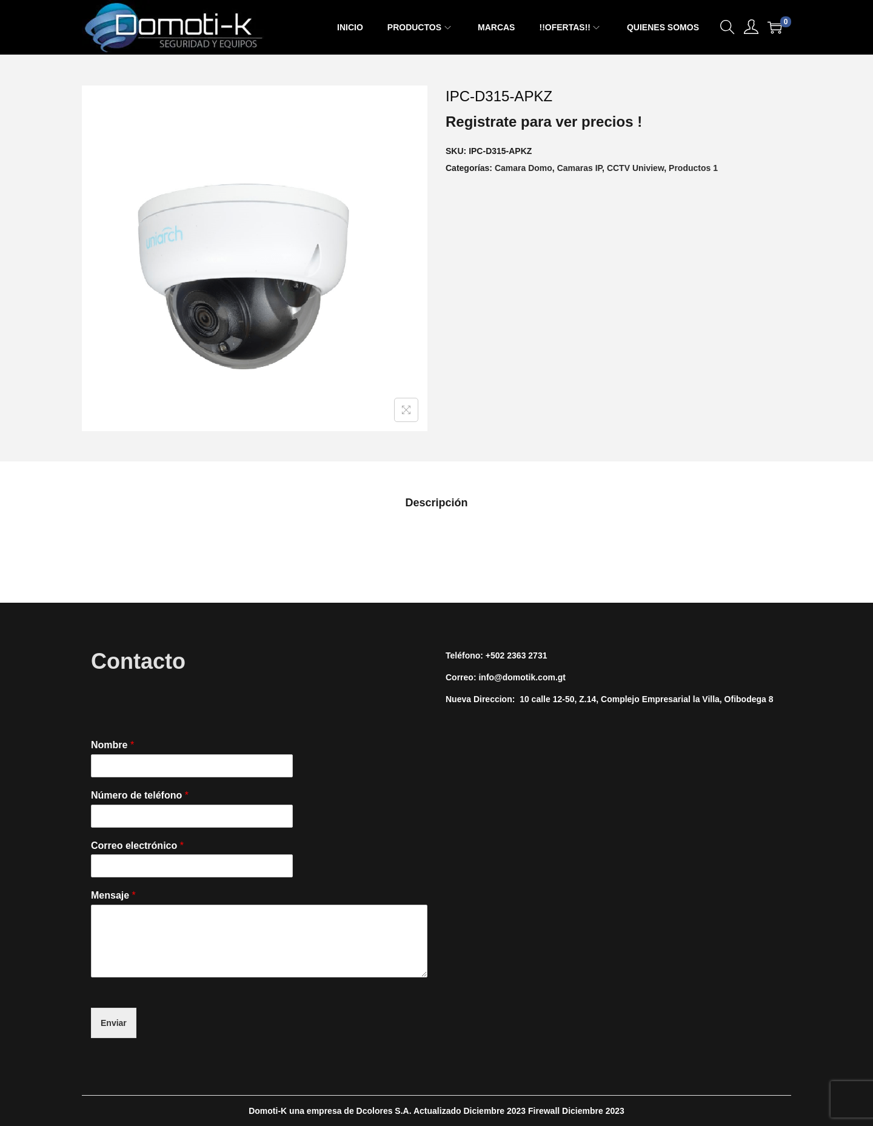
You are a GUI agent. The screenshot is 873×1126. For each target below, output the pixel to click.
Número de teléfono (140, 795)
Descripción (436, 503)
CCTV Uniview (635, 168)
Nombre (112, 745)
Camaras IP (579, 168)
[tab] (436, 502)
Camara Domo (523, 168)
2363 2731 (527, 655)
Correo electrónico (137, 845)
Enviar (114, 1023)
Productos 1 (693, 168)
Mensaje (113, 895)
